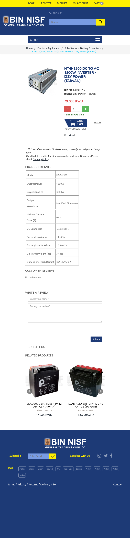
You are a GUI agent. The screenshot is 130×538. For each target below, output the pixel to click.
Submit (96, 339)
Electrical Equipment (48, 48)
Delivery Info (48, 484)
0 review (69, 134)
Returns (33, 484)
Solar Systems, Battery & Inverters (83, 48)
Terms (11, 484)
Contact (117, 484)
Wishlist (62, 3)
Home (29, 48)
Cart (99, 3)
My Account (80, 3)
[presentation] (53, 330)
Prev (29, 391)
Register (46, 3)
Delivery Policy (41, 159)
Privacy (21, 484)
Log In (32, 3)
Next (100, 391)
